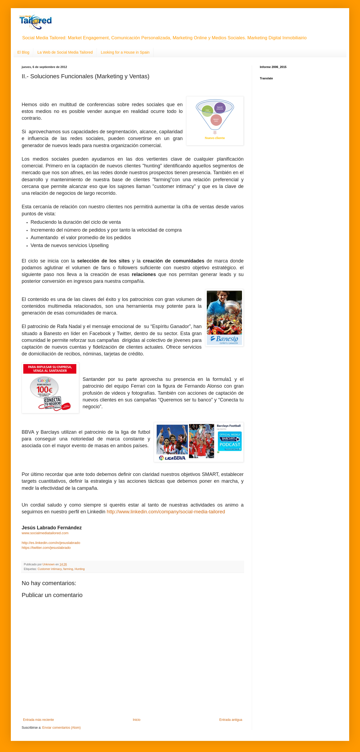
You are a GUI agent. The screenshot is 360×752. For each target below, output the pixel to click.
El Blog (23, 52)
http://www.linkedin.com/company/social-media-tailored (166, 511)
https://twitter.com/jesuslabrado (46, 548)
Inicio (136, 720)
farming (68, 569)
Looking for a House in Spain (125, 52)
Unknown (48, 564)
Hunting (80, 569)
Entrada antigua (230, 720)
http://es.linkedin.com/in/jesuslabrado (51, 543)
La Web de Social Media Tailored (65, 52)
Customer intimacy (50, 569)
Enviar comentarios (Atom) (61, 728)
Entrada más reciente (38, 720)
